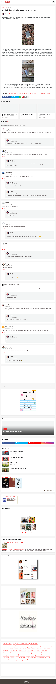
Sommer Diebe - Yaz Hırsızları (28, 114)
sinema (48, 657)
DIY (13, 643)
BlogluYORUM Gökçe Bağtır (12, 284)
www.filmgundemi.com (11, 304)
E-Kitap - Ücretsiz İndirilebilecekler (10, 645)
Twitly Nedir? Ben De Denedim (16, 457)
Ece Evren (8, 150)
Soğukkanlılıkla (43, 93)
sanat (32, 657)
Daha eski (52, 386)
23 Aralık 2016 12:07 (8, 348)
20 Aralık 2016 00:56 (9, 328)
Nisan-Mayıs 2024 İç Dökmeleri (16, 451)
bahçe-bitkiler (10, 648)
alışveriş (34, 645)
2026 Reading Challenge (10, 496)
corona (38, 650)
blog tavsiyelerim (13, 650)
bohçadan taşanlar (31, 650)
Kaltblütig (28, 93)
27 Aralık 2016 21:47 (13, 213)
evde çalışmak (49, 652)
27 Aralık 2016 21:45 (13, 161)
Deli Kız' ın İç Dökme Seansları (22, 643)
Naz (6, 243)
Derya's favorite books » (48, 490)
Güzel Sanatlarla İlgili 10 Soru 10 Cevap (18, 468)
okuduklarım (37, 93)
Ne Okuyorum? (7, 477)
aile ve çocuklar (27, 645)
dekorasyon (44, 650)
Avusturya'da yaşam (7, 643)
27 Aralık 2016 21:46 (13, 183)
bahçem (16, 648)
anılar (39, 645)
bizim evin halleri (47, 648)
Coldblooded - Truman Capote (18, 93)
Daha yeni (4, 386)
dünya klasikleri (27, 652)
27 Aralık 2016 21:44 (13, 141)
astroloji (43, 645)
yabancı (49, 93)
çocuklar (25, 659)
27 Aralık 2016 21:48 (13, 254)
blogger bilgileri (22, 650)
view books (15, 503)
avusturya (49, 645)
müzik (28, 657)
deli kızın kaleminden (7, 652)
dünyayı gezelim (35, 652)
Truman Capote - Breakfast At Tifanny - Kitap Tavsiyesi (9, 115)
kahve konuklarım (45, 655)
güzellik (16, 655)
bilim (29, 648)
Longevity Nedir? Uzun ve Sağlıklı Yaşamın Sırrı (13, 549)
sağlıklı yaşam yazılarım (40, 657)
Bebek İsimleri (9, 326)
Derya (11, 140)
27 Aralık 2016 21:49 (13, 317)
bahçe (4, 648)
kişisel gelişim (6, 657)
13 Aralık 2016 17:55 (8, 265)
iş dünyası (38, 655)
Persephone (8, 264)
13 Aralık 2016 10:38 (8, 174)
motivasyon (22, 657)
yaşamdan (19, 659)
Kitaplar (32, 93)
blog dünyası (5, 650)
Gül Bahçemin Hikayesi (15, 462)
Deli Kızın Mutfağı (33, 643)
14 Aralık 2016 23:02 (8, 306)
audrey (7, 129)
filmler (4, 655)
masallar (12, 657)
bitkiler (33, 648)
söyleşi (13, 659)
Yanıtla (3, 136)
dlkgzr (7, 202)
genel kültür (10, 655)
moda (17, 657)
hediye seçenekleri (24, 655)
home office (31, 655)
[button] (1, 2)
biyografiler (39, 648)
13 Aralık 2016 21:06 (8, 285)
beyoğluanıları (23, 648)
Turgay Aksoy (8, 172)
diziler (15, 652)
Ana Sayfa (4, 7)
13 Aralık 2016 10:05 (8, 152)
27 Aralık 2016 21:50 (13, 337)
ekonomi (42, 652)
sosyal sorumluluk (6, 659)
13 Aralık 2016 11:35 (8, 204)
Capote (9, 7)
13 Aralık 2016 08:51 (8, 130)
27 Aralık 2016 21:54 (13, 193)
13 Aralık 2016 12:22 (8, 224)
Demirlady (8, 347)
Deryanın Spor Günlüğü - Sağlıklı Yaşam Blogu (12, 542)
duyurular (20, 652)
